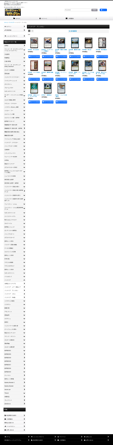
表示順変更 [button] (73, 31)
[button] (96, 18)
